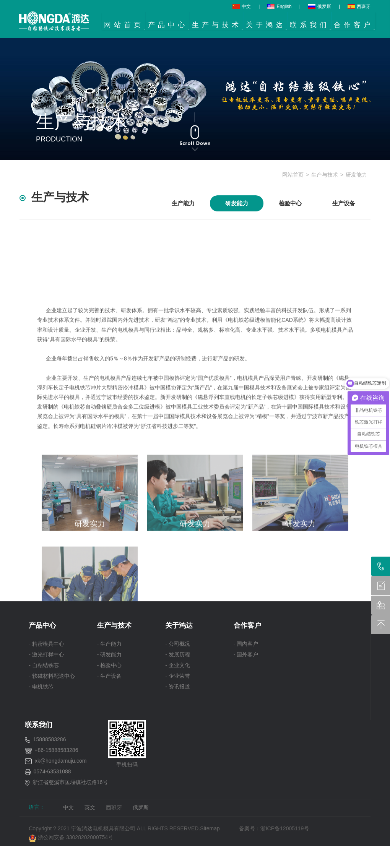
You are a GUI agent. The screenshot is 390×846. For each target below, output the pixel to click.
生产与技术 (324, 175)
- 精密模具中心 (46, 644)
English (279, 6)
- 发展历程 (177, 654)
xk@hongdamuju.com (61, 761)
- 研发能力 (109, 654)
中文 (241, 6)
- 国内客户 (246, 644)
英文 (89, 807)
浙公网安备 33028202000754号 (71, 837)
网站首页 (293, 175)
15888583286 (49, 739)
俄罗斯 (319, 6)
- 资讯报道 (177, 687)
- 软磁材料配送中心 (52, 676)
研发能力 (356, 175)
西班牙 (359, 6)
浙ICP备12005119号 (286, 828)
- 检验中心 (109, 665)
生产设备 (343, 203)
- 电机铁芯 (41, 687)
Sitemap (209, 828)
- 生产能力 (109, 644)
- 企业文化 (177, 665)
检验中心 (290, 203)
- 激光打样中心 (46, 654)
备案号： (249, 828)
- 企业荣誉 (177, 676)
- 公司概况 (177, 644)
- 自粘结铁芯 (44, 665)
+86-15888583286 (56, 750)
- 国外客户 (246, 654)
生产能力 (183, 203)
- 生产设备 (109, 676)
